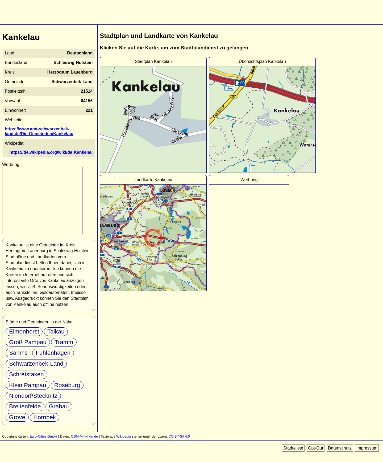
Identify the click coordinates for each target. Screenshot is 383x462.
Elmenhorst (24, 331)
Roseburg (22, 385)
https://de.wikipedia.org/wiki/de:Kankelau (53, 152)
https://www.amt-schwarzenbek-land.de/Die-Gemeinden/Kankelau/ (49, 131)
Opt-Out (315, 448)
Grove (17, 417)
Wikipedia (123, 436)
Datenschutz (340, 448)
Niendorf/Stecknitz (33, 395)
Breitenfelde (25, 406)
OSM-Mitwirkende (84, 436)
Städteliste (293, 448)
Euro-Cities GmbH (43, 436)
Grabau (59, 406)
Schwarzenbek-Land (36, 363)
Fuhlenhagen (53, 352)
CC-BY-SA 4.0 (179, 436)
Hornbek (44, 417)
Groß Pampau (28, 342)
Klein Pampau (70, 374)
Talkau (56, 331)
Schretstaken (26, 374)
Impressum (366, 448)
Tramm (64, 342)
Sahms (18, 352)
